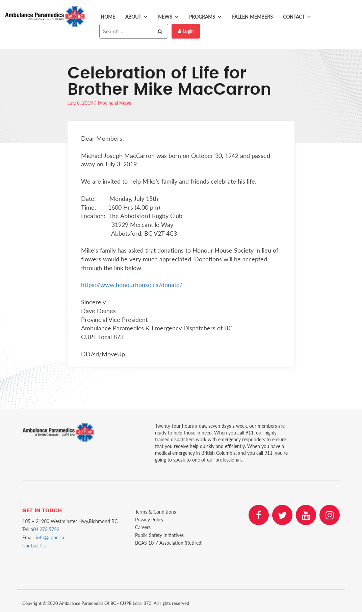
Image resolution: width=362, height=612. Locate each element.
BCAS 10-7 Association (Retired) (169, 543)
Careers (143, 527)
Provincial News (114, 103)
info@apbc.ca (50, 537)
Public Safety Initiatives (159, 535)
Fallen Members (252, 17)
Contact (297, 17)
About (136, 17)
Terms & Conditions (155, 512)
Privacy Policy (149, 519)
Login (186, 31)
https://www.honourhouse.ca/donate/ (131, 284)
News (168, 17)
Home (108, 17)
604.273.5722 (44, 529)
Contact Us (34, 545)
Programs (205, 17)
